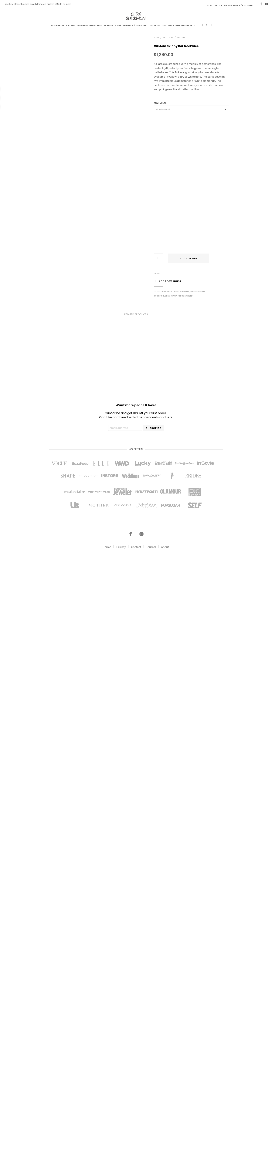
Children (165, 295)
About (165, 1140)
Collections (125, 25)
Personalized (144, 25)
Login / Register (243, 5)
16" (159, 273)
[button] (204, 25)
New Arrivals (59, 25)
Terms (107, 1140)
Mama (174, 295)
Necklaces (95, 25)
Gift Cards (225, 5)
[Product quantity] (158, 258)
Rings (71, 25)
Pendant (181, 37)
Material (160, 103)
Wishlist (211, 5)
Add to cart (188, 258)
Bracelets (110, 25)
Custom (167, 25)
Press (157, 25)
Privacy (121, 1140)
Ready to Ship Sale (184, 25)
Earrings (82, 25)
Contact (136, 1140)
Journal (151, 1140)
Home (156, 37)
